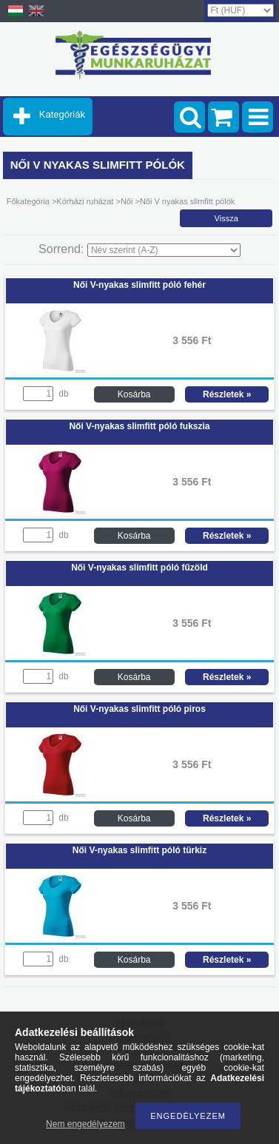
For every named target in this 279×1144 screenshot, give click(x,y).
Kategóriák (62, 114)
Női (127, 201)
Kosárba (134, 394)
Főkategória (28, 201)
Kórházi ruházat (85, 201)
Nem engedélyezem (85, 1124)
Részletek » (227, 394)
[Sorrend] (164, 250)
